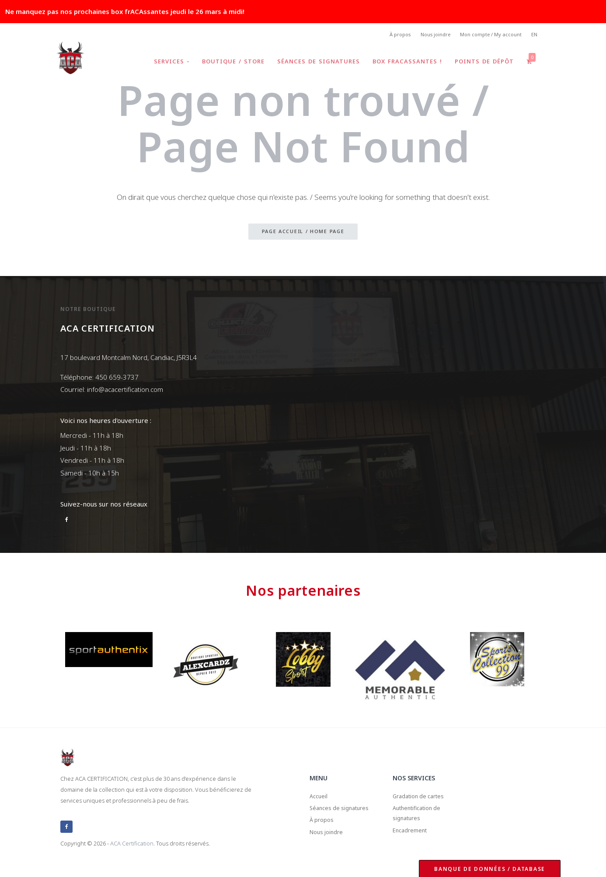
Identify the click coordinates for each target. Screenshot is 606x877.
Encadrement (414, 838)
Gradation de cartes (423, 797)
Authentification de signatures (422, 818)
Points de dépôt (482, 63)
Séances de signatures (314, 63)
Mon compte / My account (486, 35)
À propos (388, 35)
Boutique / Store (227, 63)
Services (164, 63)
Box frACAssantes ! (404, 63)
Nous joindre (427, 35)
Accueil (320, 797)
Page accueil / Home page (303, 233)
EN (533, 35)
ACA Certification (131, 844)
